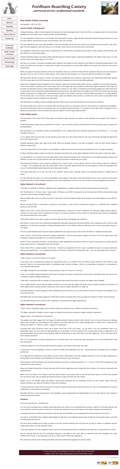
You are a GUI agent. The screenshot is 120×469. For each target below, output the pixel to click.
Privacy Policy (9, 58)
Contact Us (9, 38)
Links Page (9, 66)
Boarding (9, 26)
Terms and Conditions (9, 47)
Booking (9, 30)
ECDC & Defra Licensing (9, 53)
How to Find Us (9, 34)
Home (9, 18)
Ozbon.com (115, 457)
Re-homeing (9, 62)
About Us (9, 22)
